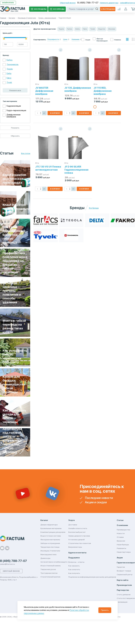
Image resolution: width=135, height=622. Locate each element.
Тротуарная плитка (48, 573)
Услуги (71, 520)
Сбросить (15, 136)
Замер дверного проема (79, 536)
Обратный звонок (68, 3)
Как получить (74, 573)
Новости (120, 533)
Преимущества (123, 530)
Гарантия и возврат (126, 563)
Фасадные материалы (50, 540)
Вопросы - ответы (76, 562)
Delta (9, 73)
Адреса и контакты (77, 553)
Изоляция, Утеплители (50, 551)
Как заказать (74, 566)
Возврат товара (124, 571)
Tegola (10, 69)
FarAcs (9, 60)
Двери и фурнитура (49, 525)
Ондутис (101, 29)
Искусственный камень (50, 566)
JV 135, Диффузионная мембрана (77, 89)
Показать (15, 128)
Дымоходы (45, 558)
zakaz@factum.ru (127, 3)
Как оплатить (74, 569)
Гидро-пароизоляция (16, 110)
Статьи (120, 520)
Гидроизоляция (14, 106)
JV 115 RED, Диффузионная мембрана (102, 90)
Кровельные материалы (51, 528)
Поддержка (74, 558)
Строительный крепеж (50, 577)
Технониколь (12, 64)
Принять (105, 610)
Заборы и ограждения (50, 543)
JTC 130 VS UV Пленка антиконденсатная (48, 168)
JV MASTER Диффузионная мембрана (44, 90)
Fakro (9, 78)
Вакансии (121, 541)
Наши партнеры (124, 552)
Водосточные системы (50, 536)
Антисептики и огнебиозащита (53, 562)
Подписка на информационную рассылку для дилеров (92, 577)
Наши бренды (123, 545)
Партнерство (123, 590)
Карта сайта (122, 580)
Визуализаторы (75, 547)
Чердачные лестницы (49, 547)
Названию (76, 39)
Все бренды (94, 208)
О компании (122, 525)
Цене (65, 39)
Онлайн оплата (8, 3)
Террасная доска (48, 569)
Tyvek (9, 82)
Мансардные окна (48, 554)
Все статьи (25, 153)
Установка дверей (76, 540)
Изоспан (111, 29)
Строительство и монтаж (79, 543)
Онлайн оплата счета (77, 528)
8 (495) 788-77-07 (87, 3)
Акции (120, 558)
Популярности (53, 39)
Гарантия (121, 567)
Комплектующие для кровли (52, 532)
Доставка (72, 525)
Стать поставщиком (126, 598)
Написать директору (109, 3)
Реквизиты (121, 548)
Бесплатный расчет (77, 532)
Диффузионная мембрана (13, 116)
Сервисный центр (124, 574)
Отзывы (120, 537)
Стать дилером (123, 594)
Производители (124, 585)
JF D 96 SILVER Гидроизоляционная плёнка (76, 169)
